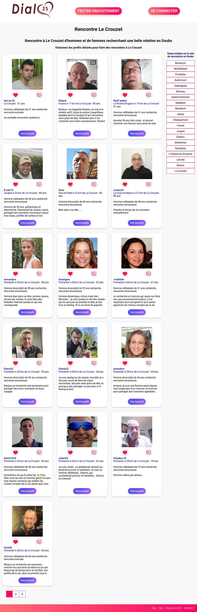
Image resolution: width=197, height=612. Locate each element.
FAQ (154, 608)
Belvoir (180, 165)
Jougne (181, 131)
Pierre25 (8, 368)
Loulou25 (118, 190)
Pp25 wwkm (120, 100)
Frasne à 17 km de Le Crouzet (75, 103)
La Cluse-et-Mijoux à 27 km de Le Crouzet (136, 193)
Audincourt (181, 80)
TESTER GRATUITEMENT (98, 11)
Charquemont (180, 119)
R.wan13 (8, 190)
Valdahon (180, 102)
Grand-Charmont (180, 97)
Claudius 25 (119, 458)
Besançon (180, 63)
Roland (62, 100)
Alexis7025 (10, 458)
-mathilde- (119, 279)
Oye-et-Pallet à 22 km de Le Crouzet (78, 193)
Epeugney (180, 148)
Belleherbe (180, 142)
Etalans (181, 136)
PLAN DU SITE (173, 608)
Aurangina (64, 279)
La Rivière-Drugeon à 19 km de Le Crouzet (136, 103)
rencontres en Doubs (182, 56)
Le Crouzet (180, 171)
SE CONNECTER (164, 11)
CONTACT (189, 608)
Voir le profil (27, 133)
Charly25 (63, 368)
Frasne (180, 125)
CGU (161, 608)
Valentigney (180, 85)
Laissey (180, 159)
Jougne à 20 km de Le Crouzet (20, 193)
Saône (180, 114)
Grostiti (8, 547)
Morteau (180, 91)
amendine (118, 368)
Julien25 (63, 458)
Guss (61, 190)
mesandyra (10, 279)
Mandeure (180, 108)
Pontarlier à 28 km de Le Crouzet (21, 282)
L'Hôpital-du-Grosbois (180, 154)
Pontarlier (180, 74)
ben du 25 (9, 100)
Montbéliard (180, 68)
